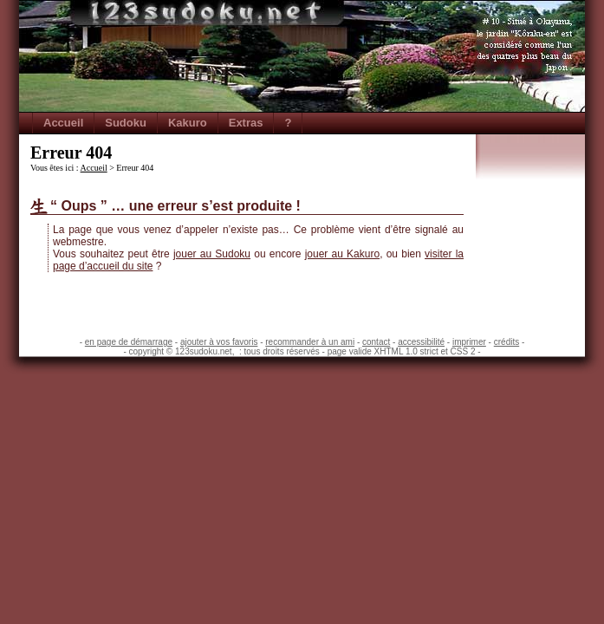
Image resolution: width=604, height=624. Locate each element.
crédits (506, 342)
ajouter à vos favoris (219, 342)
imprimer (469, 342)
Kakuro (187, 122)
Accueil (63, 122)
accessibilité (421, 342)
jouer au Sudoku (211, 254)
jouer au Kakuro (342, 254)
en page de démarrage (128, 342)
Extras (246, 122)
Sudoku (125, 122)
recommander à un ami (309, 342)
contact (376, 342)
